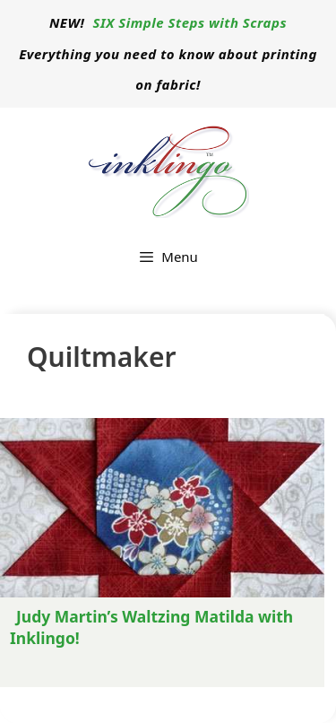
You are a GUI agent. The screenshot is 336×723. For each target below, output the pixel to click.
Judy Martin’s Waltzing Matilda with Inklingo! (151, 627)
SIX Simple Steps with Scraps (190, 22)
